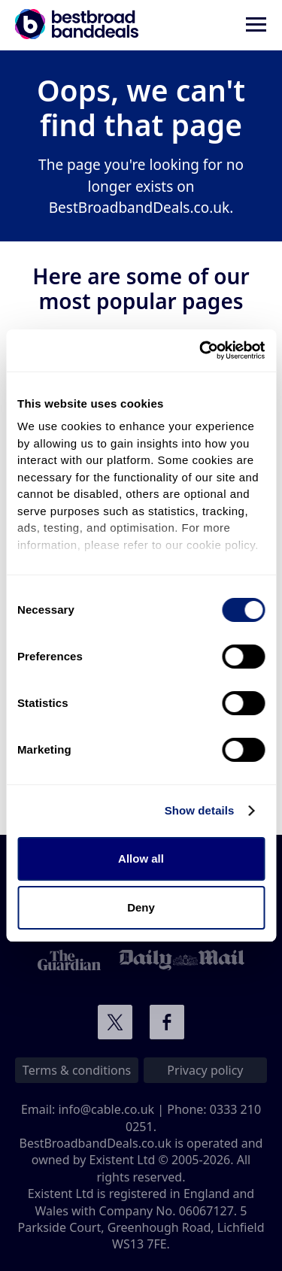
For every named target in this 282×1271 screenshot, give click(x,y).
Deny (141, 907)
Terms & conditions (77, 1070)
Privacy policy (205, 1070)
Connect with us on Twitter (115, 1022)
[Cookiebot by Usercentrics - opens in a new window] (201, 350)
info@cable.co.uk (106, 1109)
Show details (200, 810)
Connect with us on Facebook (167, 1022)
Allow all (141, 858)
